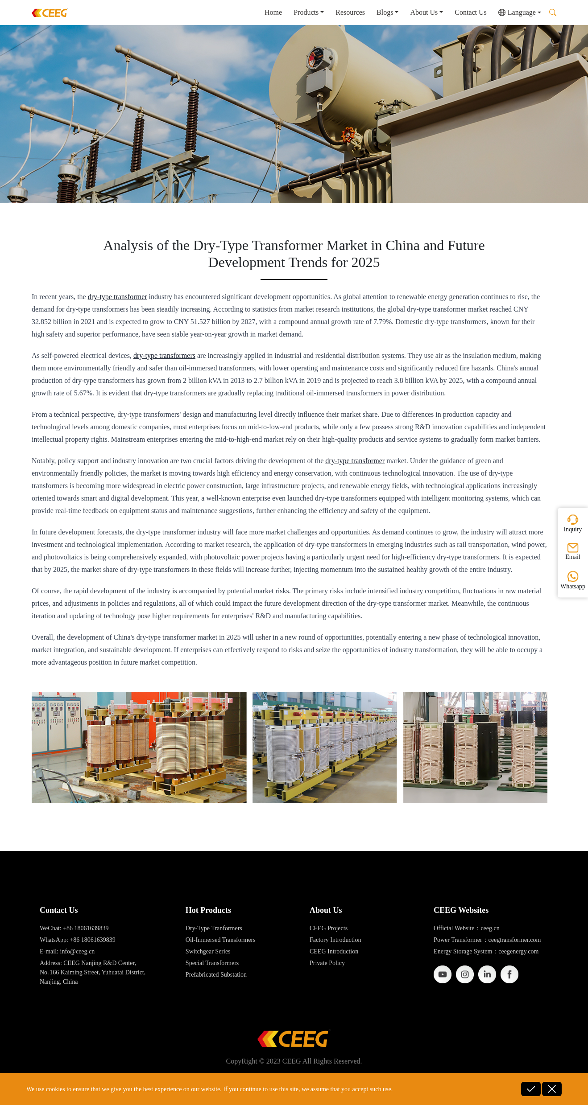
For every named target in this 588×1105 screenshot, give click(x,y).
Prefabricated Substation (216, 974)
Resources (350, 12)
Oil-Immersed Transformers (221, 940)
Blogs (385, 12)
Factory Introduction (335, 940)
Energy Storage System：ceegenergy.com (486, 951)
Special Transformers (212, 963)
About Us (424, 12)
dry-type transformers (164, 355)
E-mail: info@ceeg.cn (67, 951)
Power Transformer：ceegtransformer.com (487, 940)
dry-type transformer (117, 296)
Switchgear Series (208, 951)
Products (306, 12)
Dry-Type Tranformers (214, 928)
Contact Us (471, 12)
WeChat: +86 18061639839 (74, 928)
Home (273, 12)
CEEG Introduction (334, 951)
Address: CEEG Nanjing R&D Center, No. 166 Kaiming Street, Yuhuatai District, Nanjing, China (92, 972)
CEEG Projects (329, 928)
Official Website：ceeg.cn (467, 928)
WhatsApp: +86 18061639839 (78, 940)
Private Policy (327, 963)
